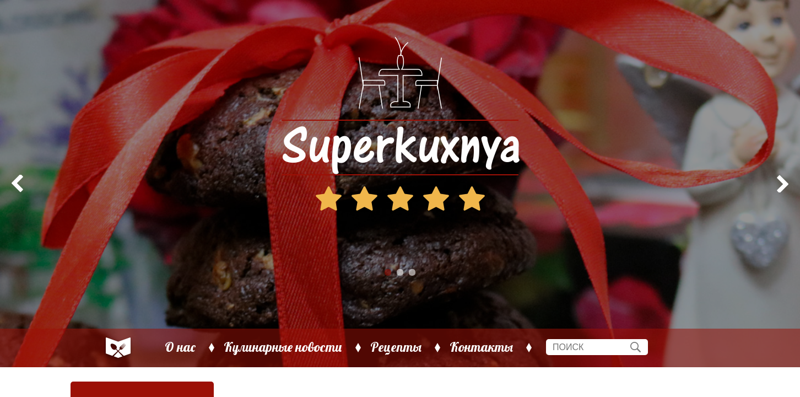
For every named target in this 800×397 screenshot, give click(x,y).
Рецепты (395, 347)
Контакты (481, 347)
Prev (14, 183)
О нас (180, 347)
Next (785, 183)
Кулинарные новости (283, 347)
